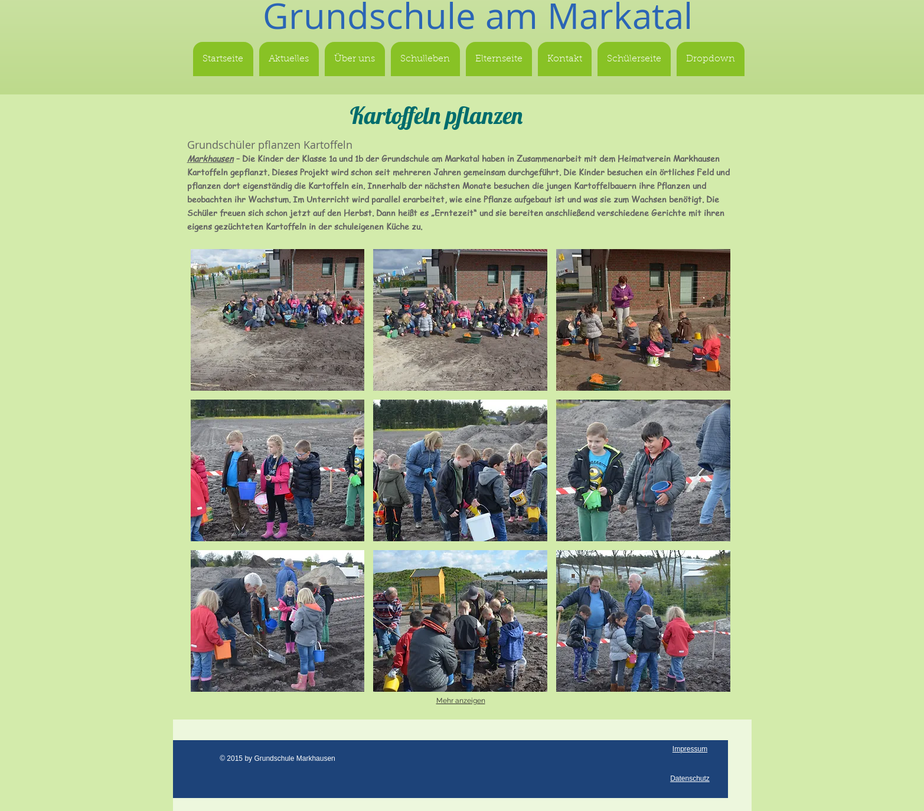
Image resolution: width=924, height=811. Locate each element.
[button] (278, 320)
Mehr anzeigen (460, 700)
